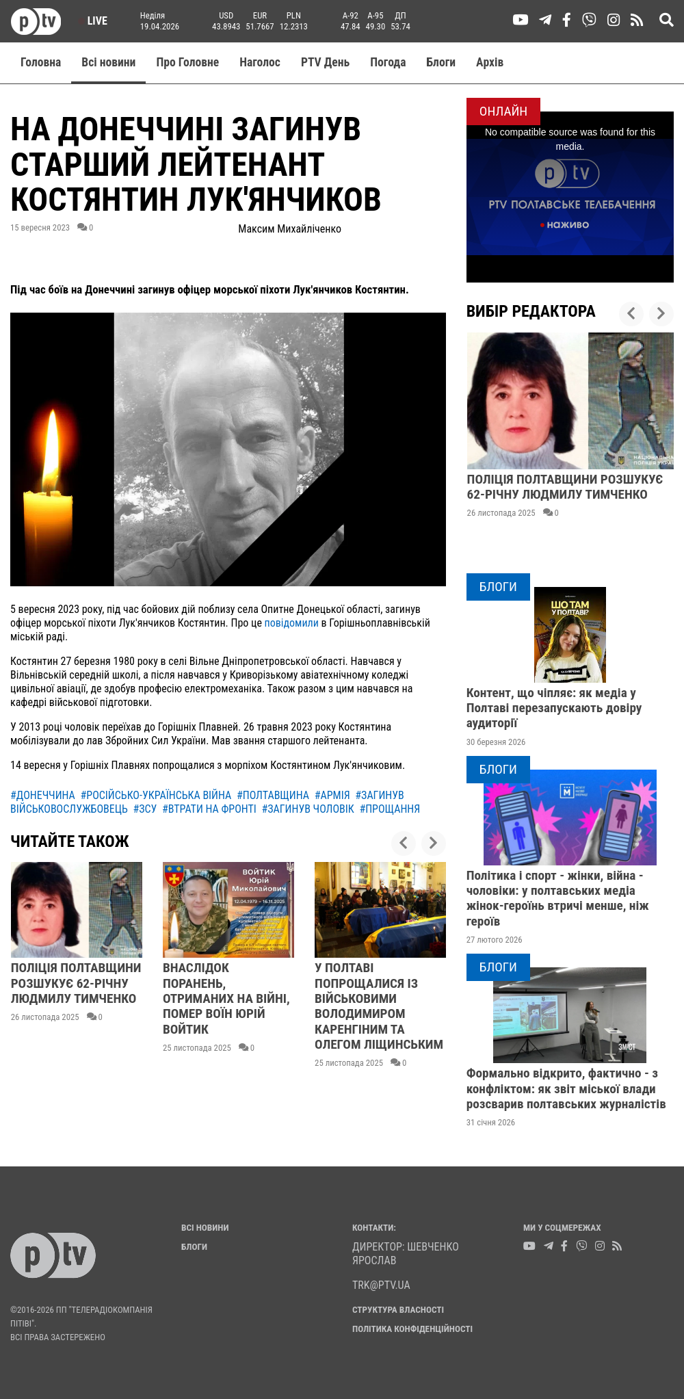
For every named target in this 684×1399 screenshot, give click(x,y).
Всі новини (108, 62)
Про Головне (187, 62)
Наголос (259, 62)
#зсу (145, 808)
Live (92, 20)
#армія (332, 795)
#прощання (389, 808)
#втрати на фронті (209, 808)
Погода (388, 62)
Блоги (441, 62)
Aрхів (489, 62)
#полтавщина (273, 795)
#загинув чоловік (307, 808)
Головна (41, 62)
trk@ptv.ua (381, 1285)
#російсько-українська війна (156, 795)
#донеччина (42, 795)
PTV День (325, 62)
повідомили (293, 622)
